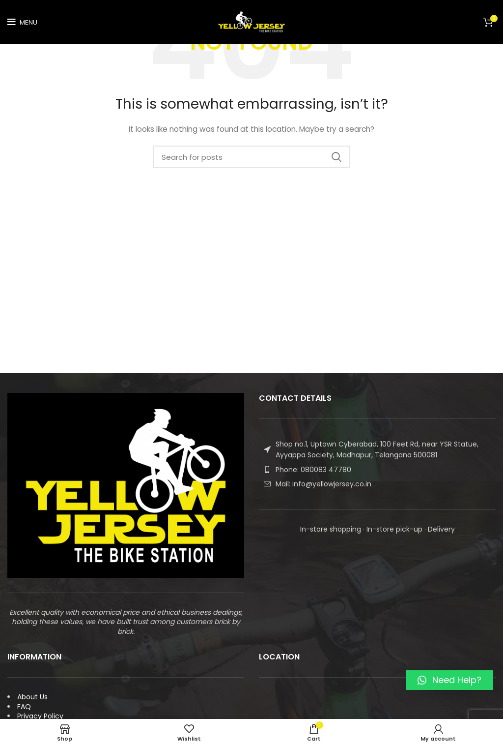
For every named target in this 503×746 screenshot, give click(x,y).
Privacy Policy (40, 716)
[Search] (251, 157)
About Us (32, 697)
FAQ (24, 707)
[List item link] (377, 469)
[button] (449, 680)
